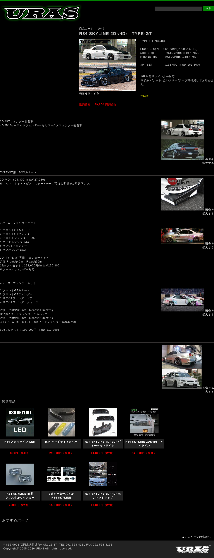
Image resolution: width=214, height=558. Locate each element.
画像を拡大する (89, 93)
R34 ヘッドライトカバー (61, 441)
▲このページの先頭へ (196, 536)
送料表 (144, 96)
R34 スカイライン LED (19, 441)
